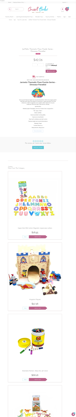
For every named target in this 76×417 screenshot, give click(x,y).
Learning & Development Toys (24, 16)
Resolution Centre (15, 396)
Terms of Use (45, 391)
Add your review (38, 147)
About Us (65, 2)
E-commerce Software (58, 411)
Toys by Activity (49, 16)
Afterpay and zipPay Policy (45, 400)
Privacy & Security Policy (45, 394)
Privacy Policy (57, 377)
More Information (38, 131)
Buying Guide (15, 399)
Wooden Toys (39, 16)
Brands (9, 2)
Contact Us (30, 396)
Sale (69, 16)
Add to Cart (51, 71)
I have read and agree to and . (53, 376)
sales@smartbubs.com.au (60, 393)
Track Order (15, 394)
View (17, 211)
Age (64, 16)
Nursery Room (9, 16)
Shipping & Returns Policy (18, 2)
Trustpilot (2, 0)
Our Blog (30, 394)
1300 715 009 (64, 390)
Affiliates (30, 399)
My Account (15, 391)
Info (46, 66)
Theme (59, 16)
